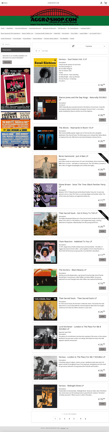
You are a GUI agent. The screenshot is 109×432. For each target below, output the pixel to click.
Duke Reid (57, 33)
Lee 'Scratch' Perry (95, 33)
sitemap (63, 428)
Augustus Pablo (85, 28)
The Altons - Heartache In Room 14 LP (76, 128)
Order (102, 89)
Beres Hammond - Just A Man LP (73, 156)
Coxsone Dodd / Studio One (43, 33)
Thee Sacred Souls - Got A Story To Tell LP (78, 213)
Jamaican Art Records (49, 28)
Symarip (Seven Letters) (51, 38)
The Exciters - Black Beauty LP (72, 270)
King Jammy (65, 33)
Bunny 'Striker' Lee (27, 33)
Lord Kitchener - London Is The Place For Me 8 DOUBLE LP (80, 328)
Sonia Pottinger (37, 38)
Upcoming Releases (21, 28)
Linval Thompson (6, 38)
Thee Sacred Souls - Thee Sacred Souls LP (78, 298)
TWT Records (62, 28)
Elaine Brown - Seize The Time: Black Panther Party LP (82, 185)
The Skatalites (64, 38)
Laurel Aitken (84, 33)
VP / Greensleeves (73, 28)
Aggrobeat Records (35, 28)
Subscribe (7, 62)
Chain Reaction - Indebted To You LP (75, 242)
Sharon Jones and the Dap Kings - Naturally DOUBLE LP (82, 98)
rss (67, 428)
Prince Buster (17, 38)
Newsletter (10, 28)
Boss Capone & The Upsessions (10, 33)
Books (72, 38)
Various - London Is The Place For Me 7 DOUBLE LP (82, 357)
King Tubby (74, 33)
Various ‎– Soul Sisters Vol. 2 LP (73, 59)
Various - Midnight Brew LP (71, 386)
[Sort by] (88, 46)
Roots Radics (27, 38)
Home (3, 28)
